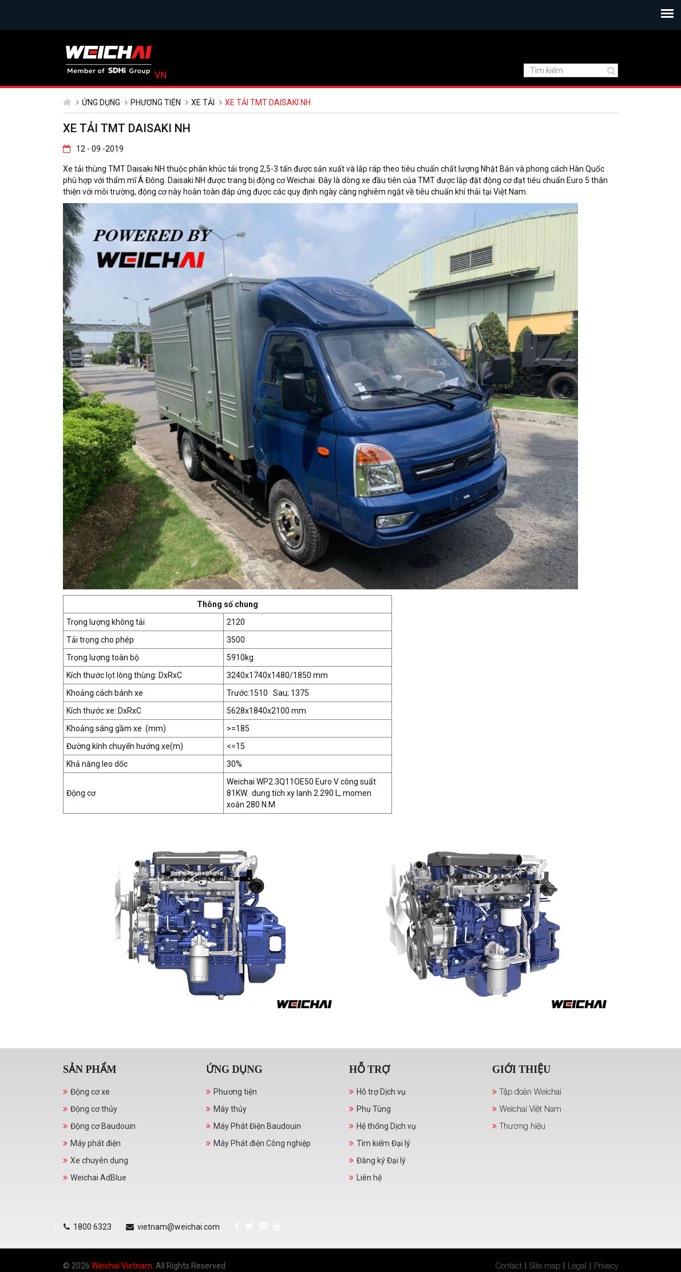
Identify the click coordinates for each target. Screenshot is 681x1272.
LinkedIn (101, 38)
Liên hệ (369, 1198)
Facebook (74, 38)
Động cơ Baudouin (103, 1146)
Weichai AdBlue (98, 1198)
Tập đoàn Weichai (530, 1112)
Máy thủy (230, 1129)
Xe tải (203, 123)
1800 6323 (160, 40)
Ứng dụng (101, 123)
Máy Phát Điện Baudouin (257, 1146)
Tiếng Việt (602, 40)
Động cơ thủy (93, 1129)
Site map (544, 1254)
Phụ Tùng (374, 1129)
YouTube (114, 38)
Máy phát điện (95, 1163)
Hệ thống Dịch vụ (386, 1146)
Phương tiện (155, 123)
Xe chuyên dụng (99, 1181)
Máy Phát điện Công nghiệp (262, 1163)
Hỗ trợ (369, 1090)
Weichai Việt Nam (530, 1129)
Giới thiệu (521, 1090)
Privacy (606, 1254)
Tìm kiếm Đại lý (383, 1163)
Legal (577, 1254)
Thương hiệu (522, 1146)
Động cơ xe (90, 1112)
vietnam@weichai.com (245, 40)
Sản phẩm (90, 1090)
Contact (509, 1254)
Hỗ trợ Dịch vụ (381, 1112)
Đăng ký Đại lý (381, 1181)
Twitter (86, 38)
